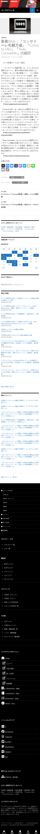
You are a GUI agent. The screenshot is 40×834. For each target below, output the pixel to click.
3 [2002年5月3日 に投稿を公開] (25, 252)
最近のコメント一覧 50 (9, 477)
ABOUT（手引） (8, 704)
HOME (3, 227)
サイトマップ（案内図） (12, 636)
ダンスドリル (8, 579)
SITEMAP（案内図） (10, 777)
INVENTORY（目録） (10, 699)
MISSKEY (6, 752)
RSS (4, 757)
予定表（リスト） (10, 598)
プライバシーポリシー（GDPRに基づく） (13, 823)
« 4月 (3, 268)
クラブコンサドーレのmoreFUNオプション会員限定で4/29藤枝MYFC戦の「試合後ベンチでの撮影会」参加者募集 (19, 343)
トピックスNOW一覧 (11, 606)
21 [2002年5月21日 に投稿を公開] (9, 261)
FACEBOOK (7, 732)
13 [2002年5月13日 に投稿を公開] (4, 258)
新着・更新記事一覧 (11, 629)
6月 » (36, 268)
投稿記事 (10, 227)
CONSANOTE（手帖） (10, 693)
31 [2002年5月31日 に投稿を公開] (25, 265)
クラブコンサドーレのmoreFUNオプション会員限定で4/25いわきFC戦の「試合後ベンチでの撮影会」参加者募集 (20, 362)
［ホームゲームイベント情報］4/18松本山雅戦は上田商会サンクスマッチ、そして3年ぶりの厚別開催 (20, 413)
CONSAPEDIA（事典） (11, 689)
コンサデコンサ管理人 (16, 57)
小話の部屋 (18, 227)
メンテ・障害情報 (10, 633)
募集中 (5, 510)
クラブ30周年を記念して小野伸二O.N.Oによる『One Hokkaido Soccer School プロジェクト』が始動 (19, 322)
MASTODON (7, 747)
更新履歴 (4, 530)
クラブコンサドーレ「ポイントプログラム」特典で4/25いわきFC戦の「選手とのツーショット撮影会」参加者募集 (20, 372)
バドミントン (8, 571)
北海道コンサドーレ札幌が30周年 (12, 329)
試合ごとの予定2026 (11, 602)
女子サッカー (8, 568)
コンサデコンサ (8, 10)
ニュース (4, 514)
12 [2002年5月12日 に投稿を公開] (36, 255)
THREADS (6, 737)
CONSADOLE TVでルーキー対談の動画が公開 (16, 335)
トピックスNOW (6, 490)
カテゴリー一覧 (9, 545)
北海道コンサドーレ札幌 (17, 177)
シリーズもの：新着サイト (20, 182)
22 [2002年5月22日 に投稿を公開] (14, 261)
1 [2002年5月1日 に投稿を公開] (14, 252)
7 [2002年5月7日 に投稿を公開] (9, 255)
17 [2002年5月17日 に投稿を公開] (25, 258)
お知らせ (5, 494)
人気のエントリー (10, 625)
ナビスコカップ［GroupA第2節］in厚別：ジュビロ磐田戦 (20, 194)
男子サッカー (8, 564)
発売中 (5, 502)
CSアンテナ (8, 621)
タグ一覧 (7, 548)
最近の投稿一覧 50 (7, 387)
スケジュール (5, 526)
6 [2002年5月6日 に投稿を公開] (3, 255)
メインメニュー (37, 10)
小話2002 (4, 37)
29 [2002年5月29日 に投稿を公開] (14, 265)
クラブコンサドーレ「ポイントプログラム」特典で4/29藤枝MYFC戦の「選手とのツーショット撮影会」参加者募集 (20, 352)
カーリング (8, 575)
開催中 (5, 506)
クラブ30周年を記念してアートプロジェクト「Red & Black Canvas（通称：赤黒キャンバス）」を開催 (19, 307)
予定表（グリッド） (11, 594)
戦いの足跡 (5, 522)
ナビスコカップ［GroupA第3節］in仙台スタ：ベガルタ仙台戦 (20, 204)
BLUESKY (6, 742)
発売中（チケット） (9, 498)
